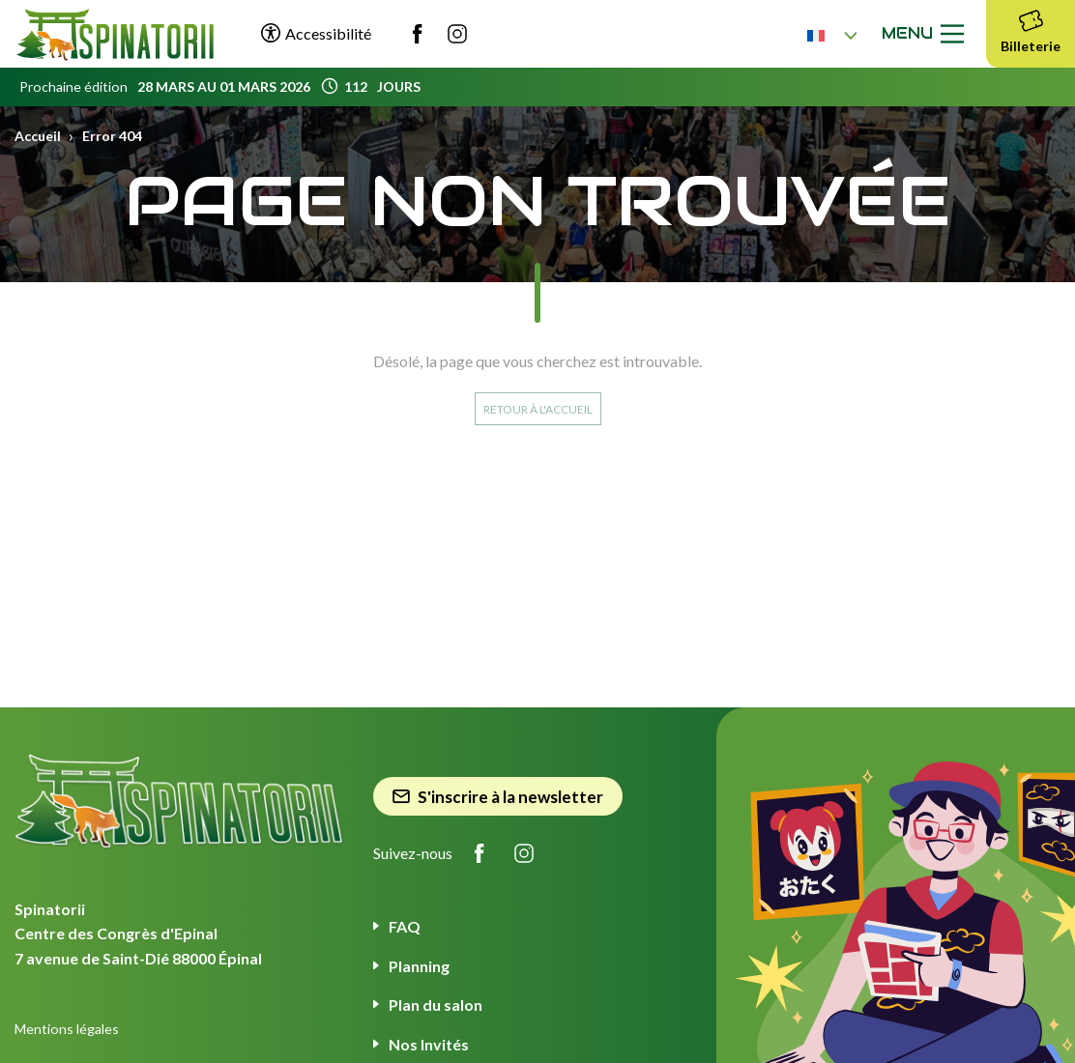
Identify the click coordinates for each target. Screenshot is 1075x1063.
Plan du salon (435, 1004)
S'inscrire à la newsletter (497, 797)
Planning (419, 966)
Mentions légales (67, 1028)
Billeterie (1030, 29)
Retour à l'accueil (538, 409)
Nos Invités (429, 1044)
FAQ (405, 926)
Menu (927, 33)
